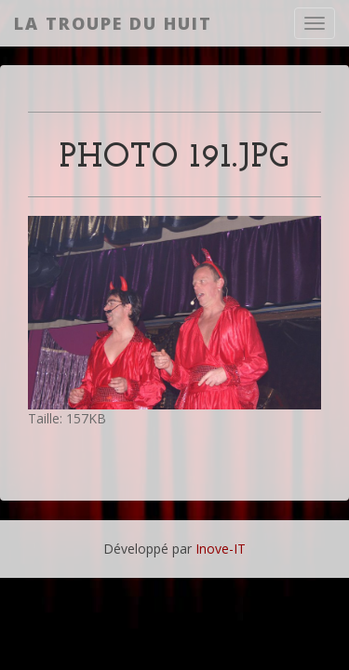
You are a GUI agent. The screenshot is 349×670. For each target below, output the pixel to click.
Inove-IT (220, 548)
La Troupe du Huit (113, 23)
